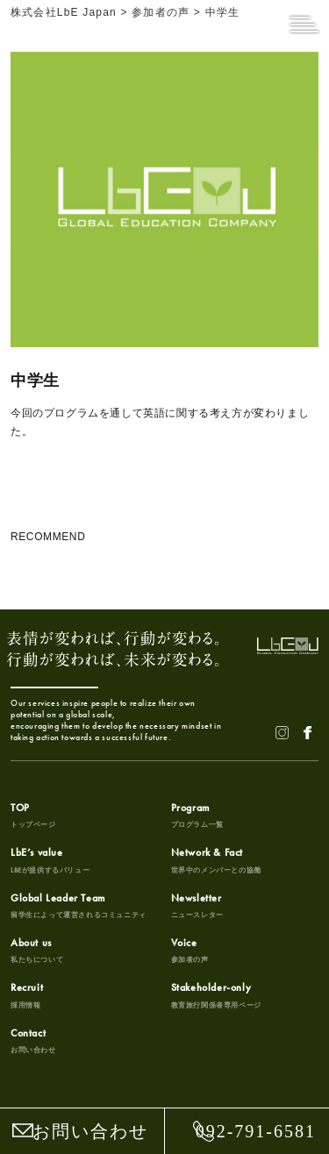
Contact (33, 1041)
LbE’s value (50, 860)
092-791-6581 (256, 1131)
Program (197, 815)
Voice (190, 950)
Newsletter (197, 906)
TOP (33, 815)
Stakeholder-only (216, 995)
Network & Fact (216, 860)
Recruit (27, 995)
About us (37, 950)
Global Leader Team (79, 906)
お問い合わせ (90, 1131)
